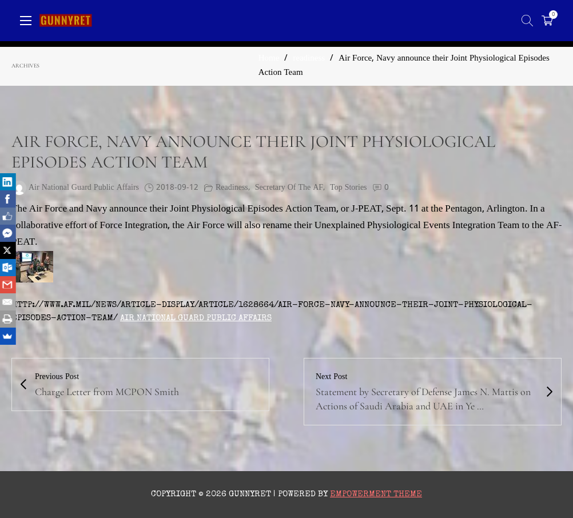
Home (269, 58)
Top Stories (348, 187)
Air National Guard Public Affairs (196, 318)
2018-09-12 (177, 187)
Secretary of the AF (289, 187)
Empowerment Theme (376, 494)
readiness (309, 58)
